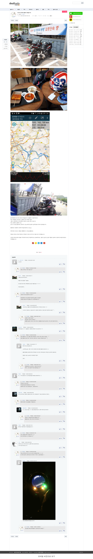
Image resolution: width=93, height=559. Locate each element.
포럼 (43, 9)
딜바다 (12, 9)
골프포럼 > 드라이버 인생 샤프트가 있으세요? (78, 31)
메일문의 (30, 552)
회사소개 (11, 552)
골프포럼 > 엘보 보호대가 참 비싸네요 (76, 36)
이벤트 (18, 9)
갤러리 (37, 9)
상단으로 (81, 552)
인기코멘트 (76, 27)
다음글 (16, 20)
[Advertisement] (52, 4)
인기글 (71, 27)
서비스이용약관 (25, 552)
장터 (48, 9)
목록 (66, 20)
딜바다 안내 (55, 9)
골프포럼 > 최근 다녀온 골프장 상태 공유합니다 (78, 29)
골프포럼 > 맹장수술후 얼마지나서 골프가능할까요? (79, 34)
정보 (24, 9)
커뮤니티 (30, 9)
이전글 (12, 20)
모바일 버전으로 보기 (46, 556)
